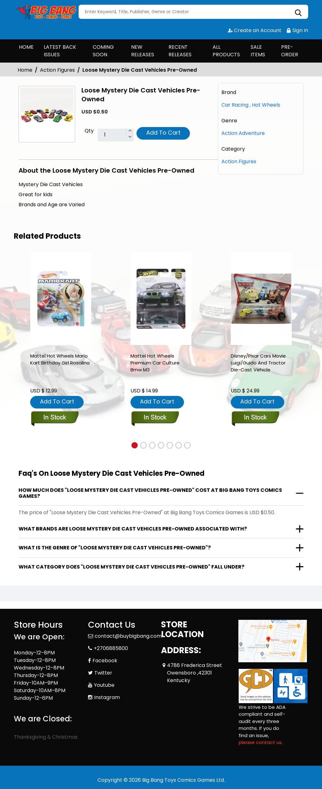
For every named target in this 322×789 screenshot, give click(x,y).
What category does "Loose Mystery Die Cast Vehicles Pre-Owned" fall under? (131, 566)
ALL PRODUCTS (226, 50)
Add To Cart (163, 132)
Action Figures (57, 70)
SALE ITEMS (258, 50)
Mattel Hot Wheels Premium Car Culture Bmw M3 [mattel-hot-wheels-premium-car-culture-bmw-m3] (155, 363)
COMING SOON (103, 50)
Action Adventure (243, 133)
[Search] (193, 12)
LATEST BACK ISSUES (60, 50)
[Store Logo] (45, 12)
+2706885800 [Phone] (111, 648)
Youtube (104, 685)
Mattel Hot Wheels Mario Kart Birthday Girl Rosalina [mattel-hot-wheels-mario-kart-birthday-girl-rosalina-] (60, 359)
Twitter (103, 672)
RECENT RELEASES (180, 50)
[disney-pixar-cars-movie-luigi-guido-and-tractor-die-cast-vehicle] (261, 299)
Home (25, 70)
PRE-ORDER (289, 50)
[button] (134, 445)
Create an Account (254, 30)
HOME (26, 47)
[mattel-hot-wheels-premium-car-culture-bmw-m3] (161, 299)
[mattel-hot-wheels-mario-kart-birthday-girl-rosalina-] (60, 299)
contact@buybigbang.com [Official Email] (128, 636)
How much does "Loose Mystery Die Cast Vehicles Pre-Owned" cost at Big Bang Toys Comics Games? (150, 493)
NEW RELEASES (142, 50)
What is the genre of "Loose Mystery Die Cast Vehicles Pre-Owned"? (115, 547)
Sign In (297, 30)
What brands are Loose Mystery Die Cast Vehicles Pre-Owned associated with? (133, 528)
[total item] (116, 135)
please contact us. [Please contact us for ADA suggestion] (261, 742)
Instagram (107, 697)
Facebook (104, 660)
